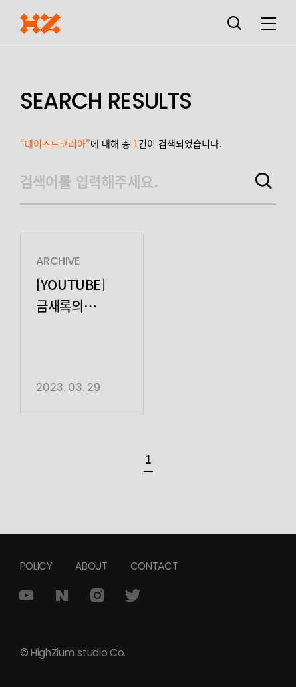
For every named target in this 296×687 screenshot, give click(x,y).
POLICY (36, 566)
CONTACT (154, 566)
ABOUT (91, 566)
